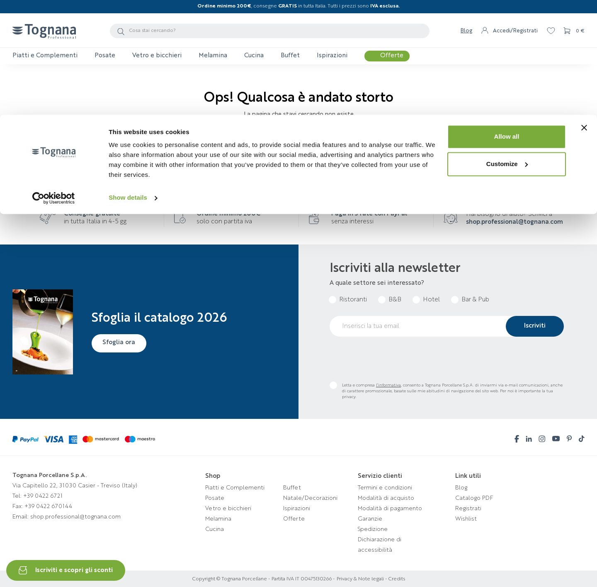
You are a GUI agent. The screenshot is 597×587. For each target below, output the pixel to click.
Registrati (468, 508)
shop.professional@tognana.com (514, 222)
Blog (461, 488)
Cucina (214, 529)
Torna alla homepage (299, 140)
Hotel (431, 300)
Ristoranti (353, 300)
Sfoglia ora (121, 342)
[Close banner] (584, 13)
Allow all (506, 21)
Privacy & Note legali (360, 579)
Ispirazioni (296, 508)
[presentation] (393, 359)
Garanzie (370, 519)
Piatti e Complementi (235, 488)
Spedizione (373, 529)
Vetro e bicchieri (228, 508)
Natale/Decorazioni (310, 498)
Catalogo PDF (474, 498)
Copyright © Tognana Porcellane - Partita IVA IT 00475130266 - (263, 579)
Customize (507, 49)
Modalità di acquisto (386, 498)
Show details (128, 82)
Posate (214, 498)
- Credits (394, 579)
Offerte (294, 519)
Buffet (292, 488)
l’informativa (388, 385)
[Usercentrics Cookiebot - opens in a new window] (53, 83)
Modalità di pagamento (390, 508)
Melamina (218, 519)
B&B (394, 300)
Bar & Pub (475, 300)
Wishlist (466, 519)
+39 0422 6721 (43, 496)
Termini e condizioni (385, 488)
